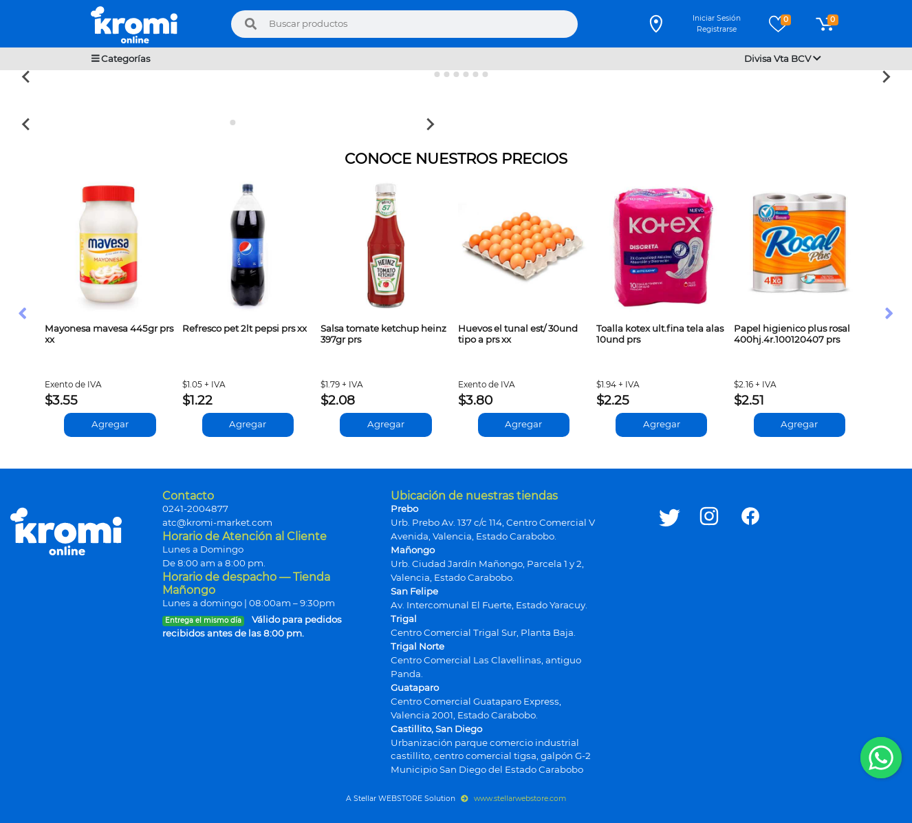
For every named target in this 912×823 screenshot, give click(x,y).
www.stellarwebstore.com (513, 798)
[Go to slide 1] (427, 74)
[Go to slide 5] (465, 74)
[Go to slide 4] (456, 74)
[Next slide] (885, 76)
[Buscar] (250, 24)
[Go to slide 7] (485, 74)
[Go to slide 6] (475, 74)
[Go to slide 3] (446, 74)
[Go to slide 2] (436, 74)
